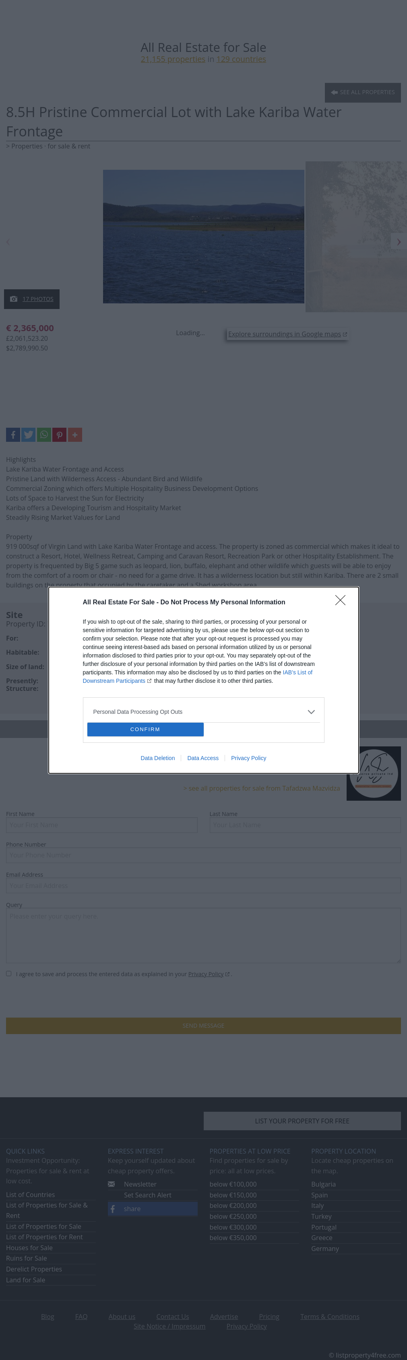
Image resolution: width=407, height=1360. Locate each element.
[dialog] (204, 680)
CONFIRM (145, 729)
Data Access (203, 758)
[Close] (343, 602)
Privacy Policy (248, 758)
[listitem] (203, 712)
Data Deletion (158, 758)
